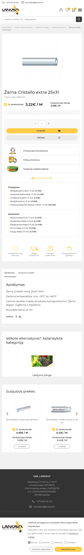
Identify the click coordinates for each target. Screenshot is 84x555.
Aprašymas (9, 273)
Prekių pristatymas (31, 160)
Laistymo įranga (42, 27)
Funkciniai (44, 542)
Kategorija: (36, 169)
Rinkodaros (70, 542)
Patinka (40, 138)
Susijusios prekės (26, 273)
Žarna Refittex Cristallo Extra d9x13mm (22, 420)
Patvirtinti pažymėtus (41, 549)
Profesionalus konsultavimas (35, 151)
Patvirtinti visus (68, 549)
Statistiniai (57, 542)
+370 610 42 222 (10, 2)
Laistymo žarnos (59, 27)
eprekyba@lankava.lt (32, 2)
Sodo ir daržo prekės (23, 27)
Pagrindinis (6, 27)
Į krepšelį (41, 131)
